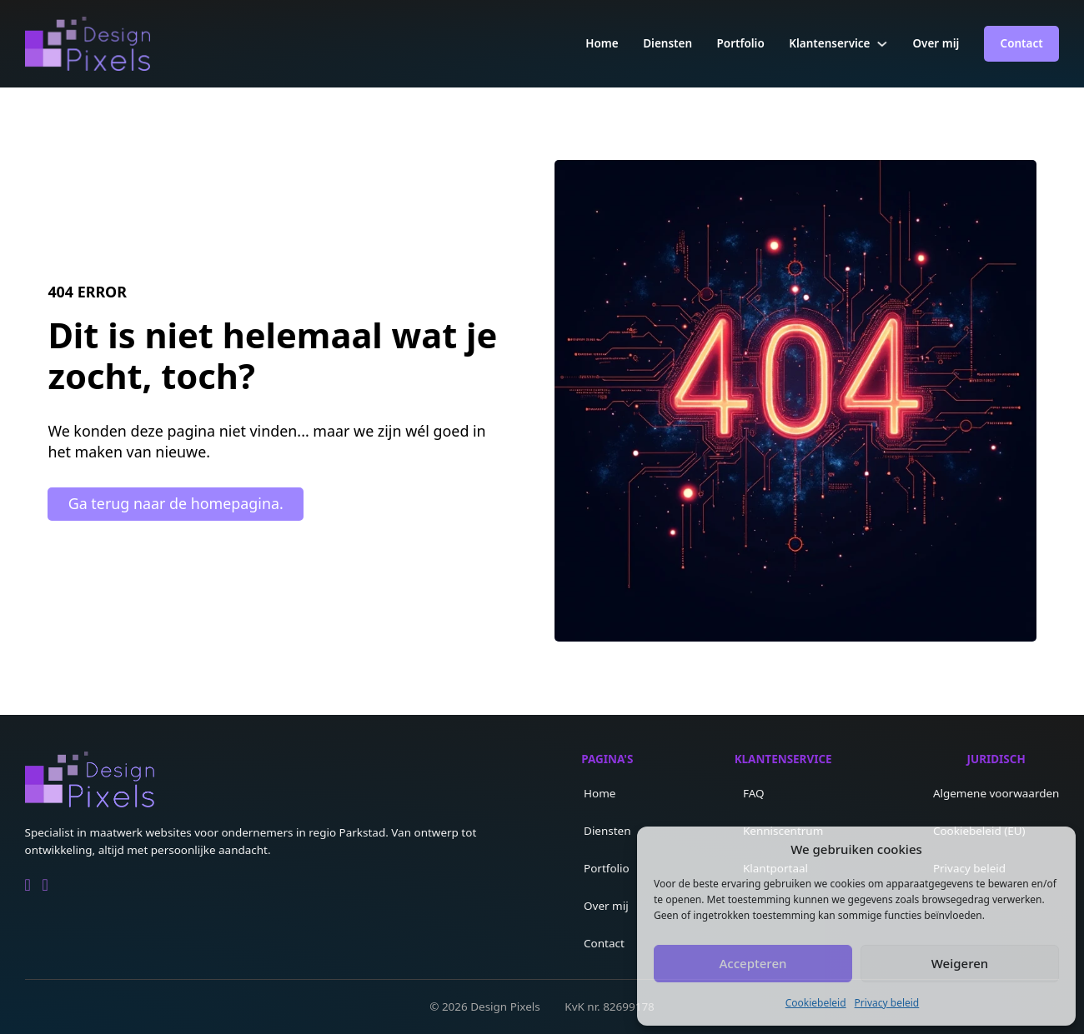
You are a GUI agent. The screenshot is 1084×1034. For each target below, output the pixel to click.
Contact (1022, 43)
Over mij (936, 43)
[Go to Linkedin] (28, 885)
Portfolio (741, 43)
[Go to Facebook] (45, 885)
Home (601, 43)
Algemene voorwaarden (996, 793)
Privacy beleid (887, 1003)
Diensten (667, 43)
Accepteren (753, 963)
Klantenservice (829, 43)
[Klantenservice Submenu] (881, 43)
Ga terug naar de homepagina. (176, 503)
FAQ (754, 793)
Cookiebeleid (815, 1003)
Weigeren (959, 963)
